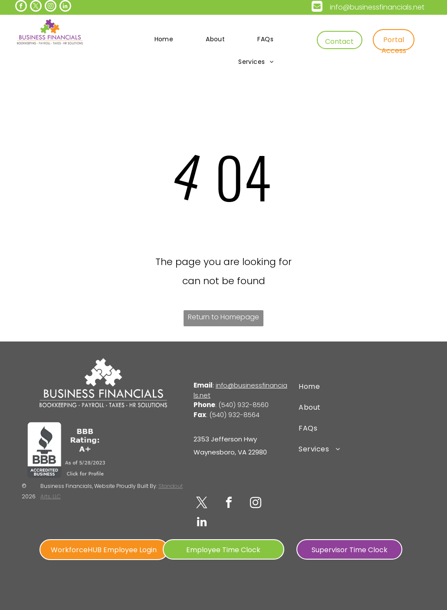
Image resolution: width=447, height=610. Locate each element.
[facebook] (21, 7)
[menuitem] (167, 39)
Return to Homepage (223, 317)
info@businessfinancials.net (377, 7)
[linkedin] (65, 7)
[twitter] (36, 7)
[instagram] (50, 7)
